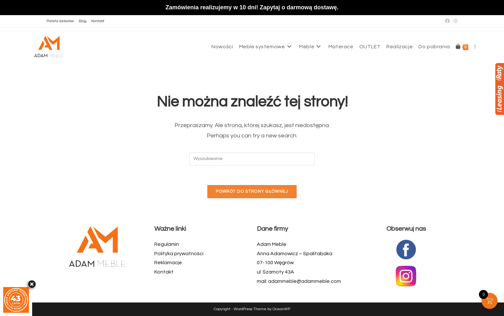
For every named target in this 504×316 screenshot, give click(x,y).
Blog (82, 21)
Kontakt (97, 21)
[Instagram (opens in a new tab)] (454, 21)
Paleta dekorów (60, 21)
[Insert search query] (252, 159)
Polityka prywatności (178, 253)
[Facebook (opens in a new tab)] (447, 21)
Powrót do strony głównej (252, 191)
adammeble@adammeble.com (304, 281)
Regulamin (166, 244)
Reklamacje (168, 262)
